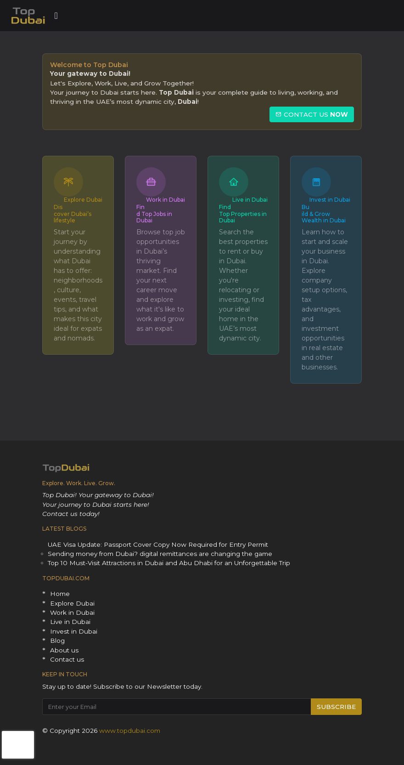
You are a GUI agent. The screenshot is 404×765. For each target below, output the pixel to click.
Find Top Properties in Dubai (243, 214)
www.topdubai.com (129, 730)
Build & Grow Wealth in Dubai (324, 214)
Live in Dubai (250, 199)
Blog (57, 640)
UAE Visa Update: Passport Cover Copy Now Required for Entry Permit (158, 544)
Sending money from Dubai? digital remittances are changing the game (160, 553)
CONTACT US (311, 114)
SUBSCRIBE (336, 706)
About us (64, 650)
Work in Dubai (165, 199)
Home (60, 593)
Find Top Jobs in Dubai (154, 214)
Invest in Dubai (329, 199)
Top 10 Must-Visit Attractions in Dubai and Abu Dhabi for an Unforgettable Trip (169, 563)
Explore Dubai (83, 199)
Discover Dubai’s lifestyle (72, 214)
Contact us (67, 659)
